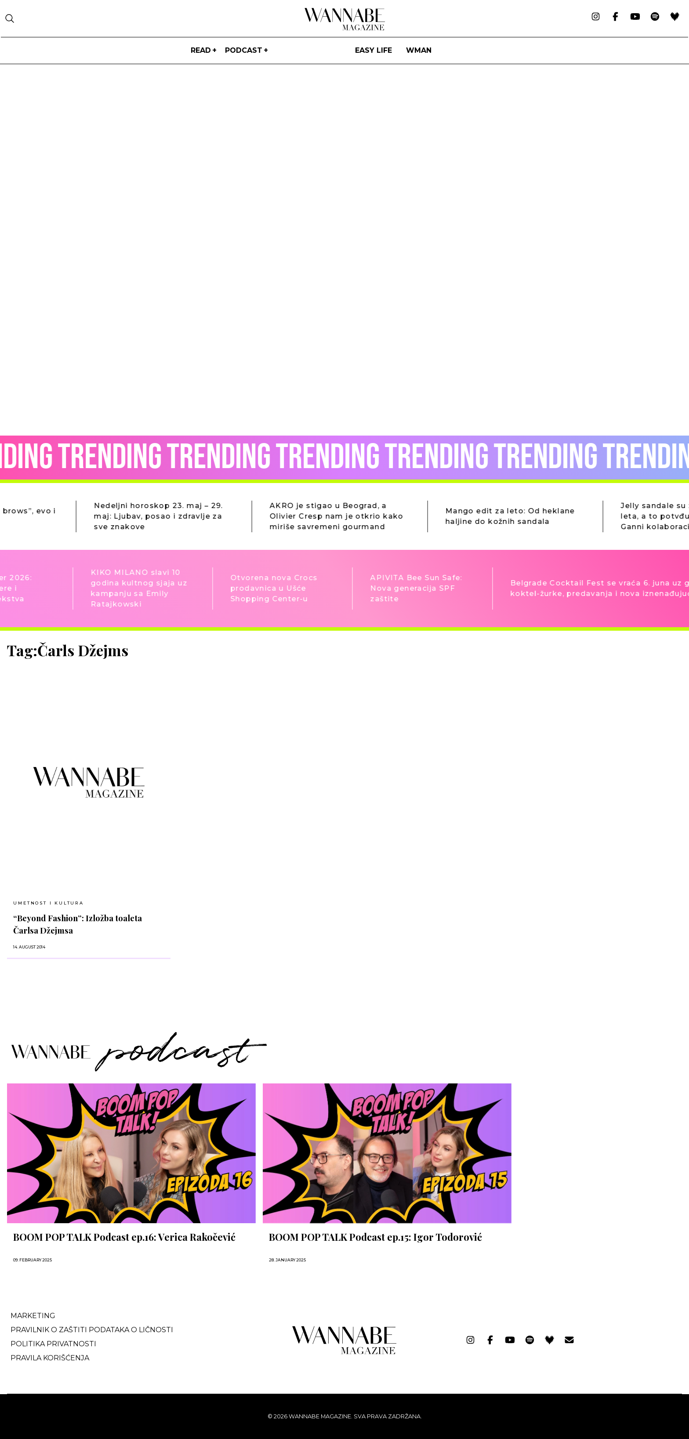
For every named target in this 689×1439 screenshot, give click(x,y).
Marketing (33, 1316)
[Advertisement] (584, 703)
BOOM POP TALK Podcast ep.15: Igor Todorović (375, 1237)
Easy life (373, 50)
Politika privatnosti (53, 1344)
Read (201, 50)
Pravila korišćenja (50, 1358)
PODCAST (243, 50)
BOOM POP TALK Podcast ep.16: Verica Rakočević (124, 1237)
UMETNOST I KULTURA (48, 903)
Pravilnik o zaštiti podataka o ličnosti (92, 1330)
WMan (419, 50)
